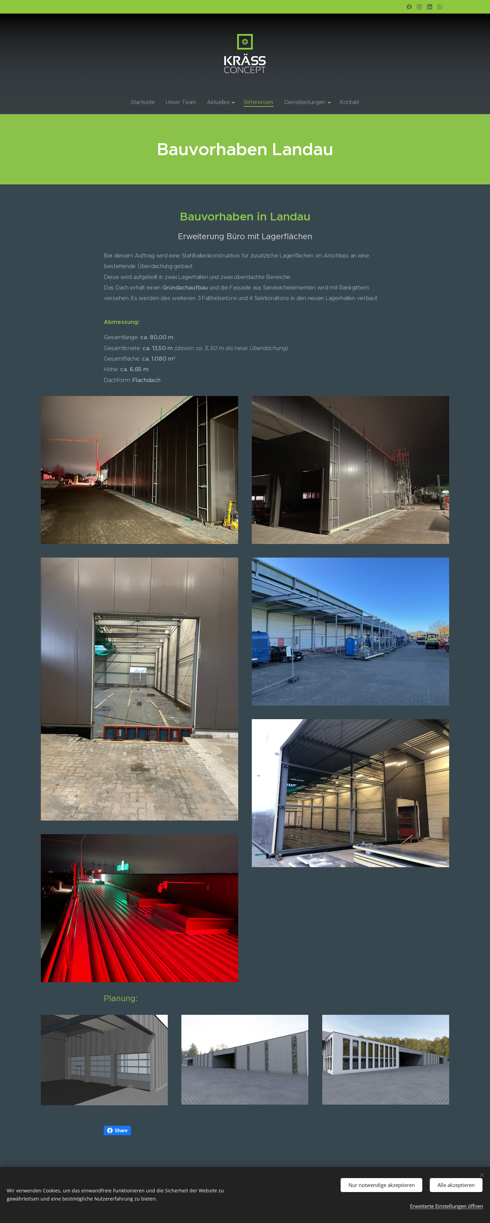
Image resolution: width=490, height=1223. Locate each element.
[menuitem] (152, 102)
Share (117, 1130)
